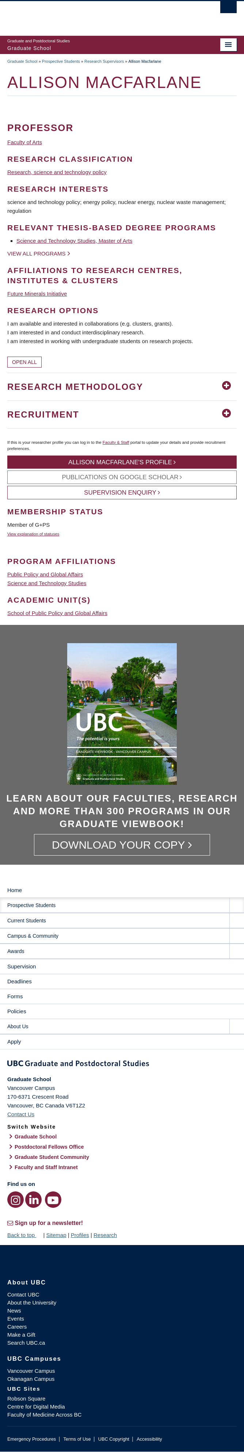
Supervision (21, 966)
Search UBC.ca (26, 1343)
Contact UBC (23, 1294)
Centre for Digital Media (36, 1406)
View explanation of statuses (33, 534)
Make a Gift (21, 1335)
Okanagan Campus (30, 1379)
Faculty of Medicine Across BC (44, 1414)
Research (105, 1235)
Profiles (80, 1235)
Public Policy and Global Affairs (45, 574)
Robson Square (26, 1398)
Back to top (24, 1235)
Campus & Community (32, 936)
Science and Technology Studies (47, 583)
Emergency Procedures (31, 1439)
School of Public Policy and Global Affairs (57, 613)
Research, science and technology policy (57, 172)
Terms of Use (77, 1439)
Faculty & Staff (116, 442)
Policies (16, 1011)
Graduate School (22, 61)
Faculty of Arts (24, 142)
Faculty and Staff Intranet (46, 1167)
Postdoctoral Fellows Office (49, 1147)
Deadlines (19, 981)
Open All (24, 362)
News (14, 1310)
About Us (17, 1026)
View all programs (36, 253)
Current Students (26, 920)
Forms (15, 996)
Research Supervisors (104, 61)
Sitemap (56, 1235)
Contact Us (20, 1114)
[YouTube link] (53, 1199)
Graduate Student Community (52, 1157)
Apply (14, 1041)
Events (15, 1318)
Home (14, 890)
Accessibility (149, 1439)
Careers (17, 1327)
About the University (31, 1302)
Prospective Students (61, 61)
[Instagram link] (15, 1199)
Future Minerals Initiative (37, 294)
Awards (15, 951)
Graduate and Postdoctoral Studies (122, 1064)
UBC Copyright (113, 1439)
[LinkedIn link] (33, 1199)
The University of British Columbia (87, 15)
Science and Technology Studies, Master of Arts (74, 241)
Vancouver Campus (31, 1371)
